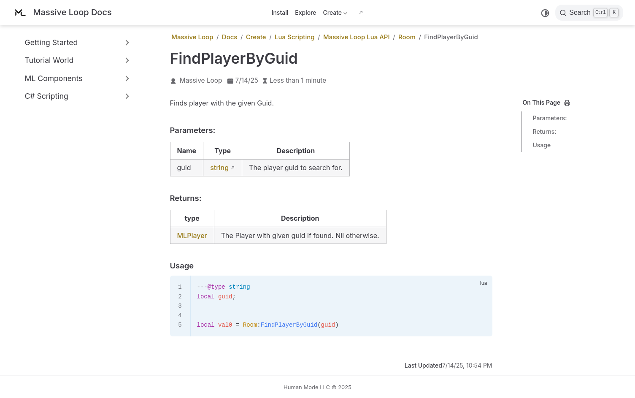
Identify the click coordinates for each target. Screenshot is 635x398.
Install (280, 12)
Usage (542, 145)
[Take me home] (62, 13)
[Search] (589, 13)
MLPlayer (192, 235)
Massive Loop (201, 80)
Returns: (545, 131)
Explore (305, 12)
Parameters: (550, 118)
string (219, 167)
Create (335, 14)
